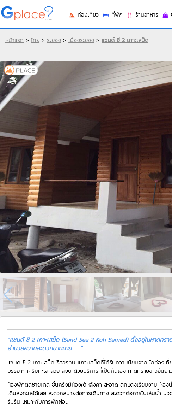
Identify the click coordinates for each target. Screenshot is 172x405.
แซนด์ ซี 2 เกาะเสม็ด (125, 40)
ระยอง (54, 40)
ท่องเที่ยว (83, 14)
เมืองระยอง (81, 40)
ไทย (35, 40)
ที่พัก (112, 14)
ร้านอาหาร (142, 14)
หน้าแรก (14, 40)
